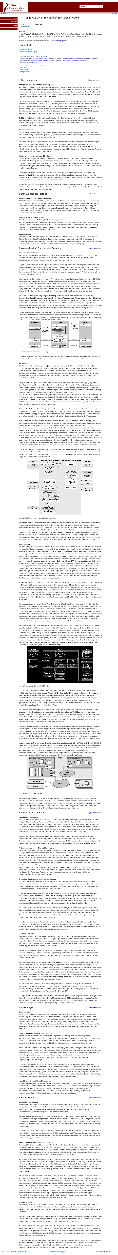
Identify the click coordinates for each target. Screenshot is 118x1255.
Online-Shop (65, 60)
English (3, 13)
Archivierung (58, 60)
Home (15, 18)
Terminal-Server (83, 60)
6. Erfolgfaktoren (24, 72)
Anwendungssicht (33, 58)
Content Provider (24, 54)
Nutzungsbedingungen (57, 41)
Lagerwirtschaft (52, 58)
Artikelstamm (75, 60)
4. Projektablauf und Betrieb (28, 63)
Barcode (59, 58)
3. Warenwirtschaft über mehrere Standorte (33, 56)
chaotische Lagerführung (68, 58)
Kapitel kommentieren (95, 80)
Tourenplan (79, 58)
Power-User (30, 65)
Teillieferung (94, 58)
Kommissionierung (25, 60)
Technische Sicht (43, 58)
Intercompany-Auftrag (36, 60)
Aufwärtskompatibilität (48, 60)
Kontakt (114, 13)
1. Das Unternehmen (25, 49)
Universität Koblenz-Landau (18, 1252)
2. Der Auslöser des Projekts (28, 52)
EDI (70, 60)
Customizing (47, 65)
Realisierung (23, 65)
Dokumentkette (86, 58)
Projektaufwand (24, 69)
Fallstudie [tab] (38, 25)
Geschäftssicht (24, 58)
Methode (14, 29)
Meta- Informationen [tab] (25, 25)
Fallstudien (14, 21)
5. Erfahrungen (23, 67)
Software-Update (38, 65)
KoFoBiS (14, 25)
